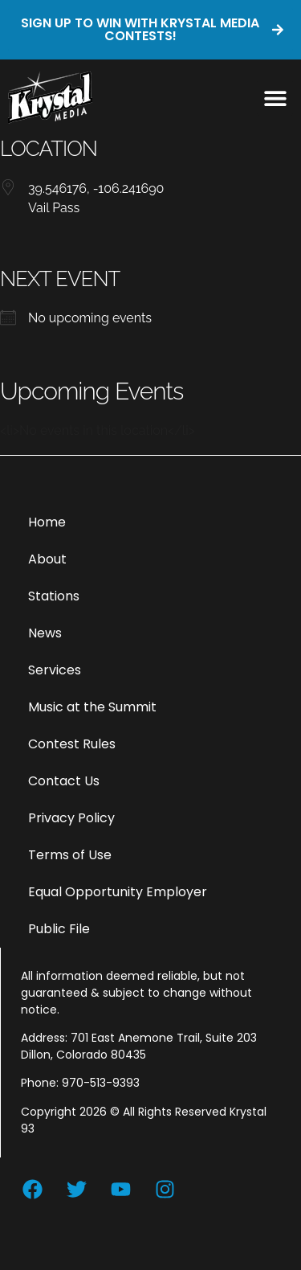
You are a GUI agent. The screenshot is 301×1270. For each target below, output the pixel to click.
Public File (59, 929)
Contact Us (64, 781)
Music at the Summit (92, 707)
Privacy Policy (71, 818)
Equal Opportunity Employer (117, 892)
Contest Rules (72, 744)
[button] (275, 98)
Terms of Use (70, 855)
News (45, 633)
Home (47, 522)
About (47, 559)
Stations (53, 596)
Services (54, 670)
